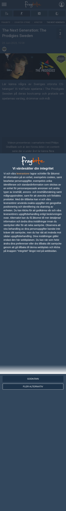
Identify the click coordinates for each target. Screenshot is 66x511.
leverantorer (23, 173)
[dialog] (33, 332)
